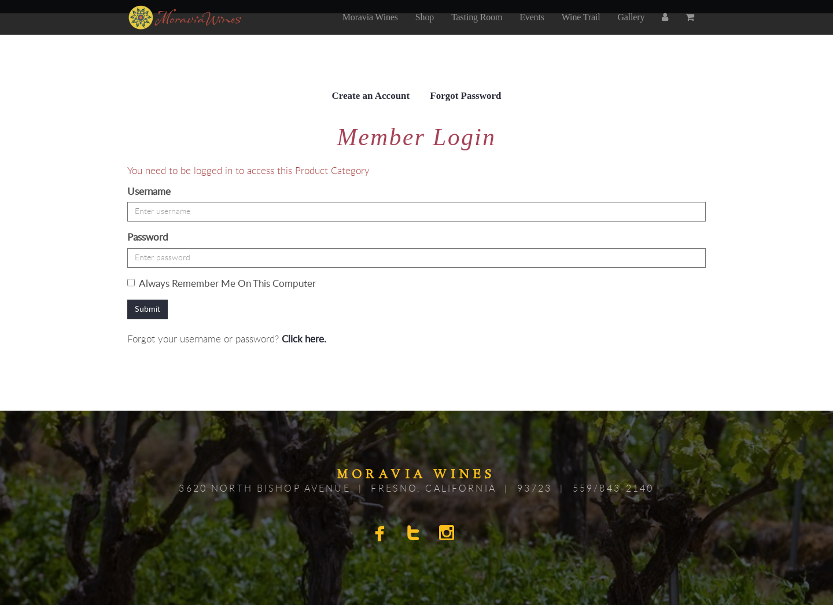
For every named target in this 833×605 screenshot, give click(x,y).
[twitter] (415, 535)
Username (149, 192)
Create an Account (371, 95)
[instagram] (448, 535)
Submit (147, 309)
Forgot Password (465, 95)
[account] (665, 29)
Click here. (304, 339)
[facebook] (381, 535)
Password (147, 237)
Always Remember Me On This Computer (221, 284)
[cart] (691, 29)
